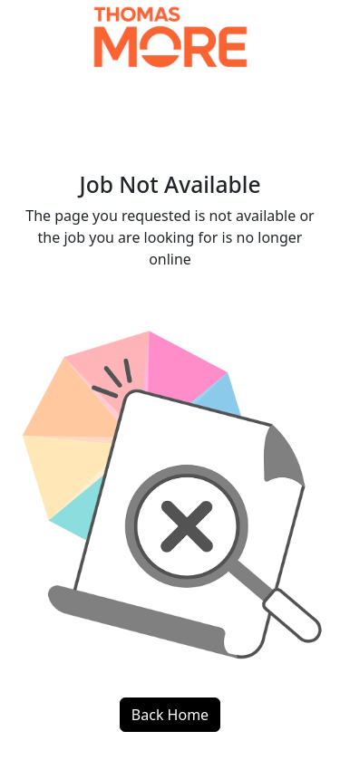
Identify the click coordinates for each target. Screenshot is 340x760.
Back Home (170, 715)
